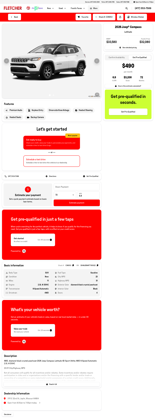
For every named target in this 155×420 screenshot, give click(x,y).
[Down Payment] (77, 186)
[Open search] (127, 8)
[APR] (88, 195)
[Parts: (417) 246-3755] (108, 2)
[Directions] (51, 176)
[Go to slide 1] (49, 95)
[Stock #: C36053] (104, 17)
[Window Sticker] (136, 17)
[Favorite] (83, 17)
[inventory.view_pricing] (128, 48)
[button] (9, 61)
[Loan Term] (65, 195)
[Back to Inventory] (14, 17)
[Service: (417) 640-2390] (92, 2)
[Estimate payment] (77, 203)
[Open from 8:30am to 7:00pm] (143, 2)
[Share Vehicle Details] (120, 17)
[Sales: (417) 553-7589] (123, 2)
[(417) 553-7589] (12, 176)
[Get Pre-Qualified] (90, 176)
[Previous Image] (6, 60)
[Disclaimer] (7, 414)
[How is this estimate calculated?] (128, 86)
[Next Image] (96, 60)
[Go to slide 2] (53, 95)
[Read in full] (52, 384)
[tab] (116, 57)
